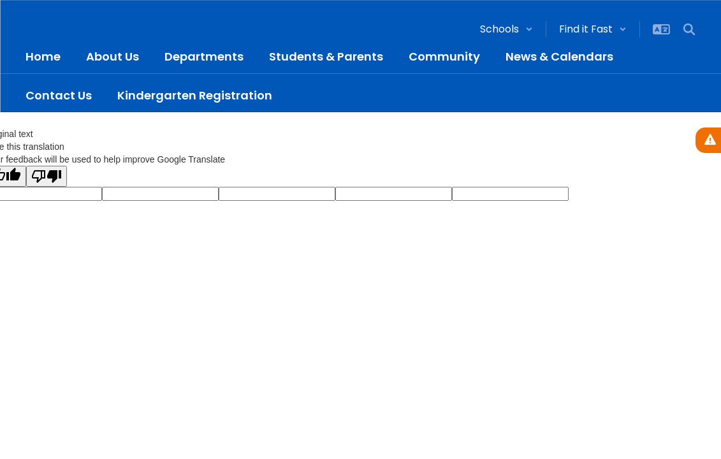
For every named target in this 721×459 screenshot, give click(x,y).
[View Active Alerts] (708, 140)
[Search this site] (689, 29)
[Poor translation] (46, 176)
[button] (506, 29)
